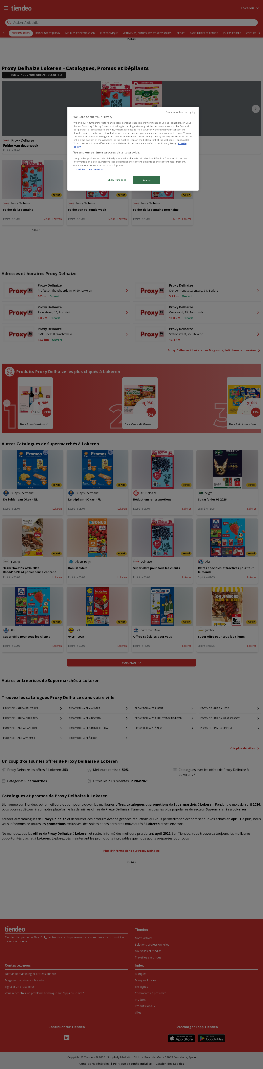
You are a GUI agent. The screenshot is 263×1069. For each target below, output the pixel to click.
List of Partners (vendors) (89, 169)
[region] (133, 149)
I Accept (147, 179)
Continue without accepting (181, 112)
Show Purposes (117, 179)
